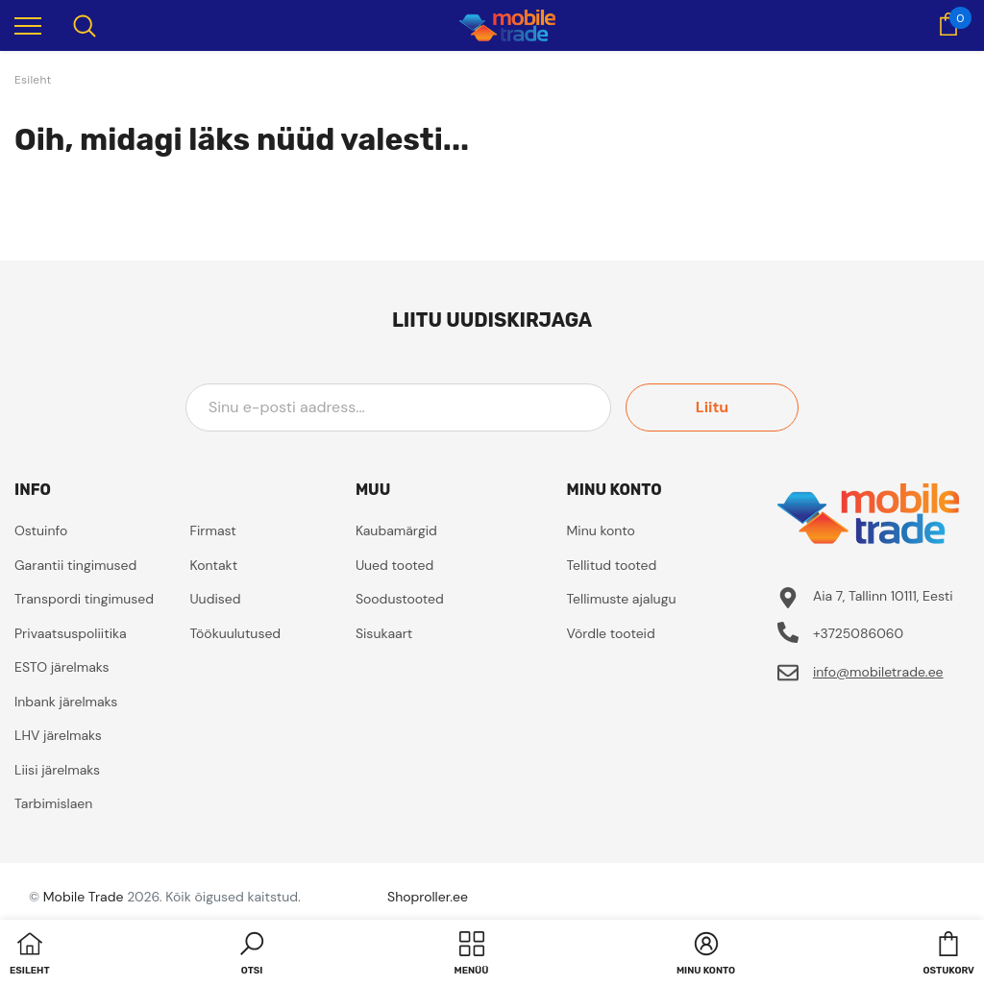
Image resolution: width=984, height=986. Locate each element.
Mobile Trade (83, 896)
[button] (251, 955)
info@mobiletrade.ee (878, 671)
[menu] (27, 25)
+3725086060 (858, 633)
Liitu (712, 407)
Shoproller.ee (427, 896)
